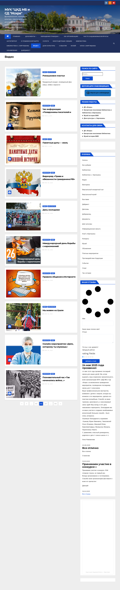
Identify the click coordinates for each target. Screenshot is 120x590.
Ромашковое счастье (54, 75)
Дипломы (85, 209)
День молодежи (51, 210)
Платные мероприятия (90, 253)
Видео (36, 46)
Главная (17, 36)
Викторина (86, 185)
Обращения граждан (50, 36)
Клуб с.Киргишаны (88, 46)
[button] (114, 43)
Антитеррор (12, 41)
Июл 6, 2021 (48, 115)
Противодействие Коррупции (92, 258)
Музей (73, 46)
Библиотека (81, 41)
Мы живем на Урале (53, 310)
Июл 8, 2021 (48, 79)
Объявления (12, 50)
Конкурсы (85, 239)
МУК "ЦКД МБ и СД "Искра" (17, 11)
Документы (31, 36)
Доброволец (86, 214)
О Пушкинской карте (30, 41)
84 (56, 404)
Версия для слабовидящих (97, 93)
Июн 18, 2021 (48, 350)
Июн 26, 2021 (48, 213)
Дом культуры (49, 46)
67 (46, 404)
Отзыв (84, 332)
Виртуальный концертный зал (92, 189)
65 (36, 404)
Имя (83, 318)
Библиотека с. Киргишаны (18, 46)
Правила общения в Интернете (59, 277)
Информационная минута (91, 229)
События (63, 46)
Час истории (86, 273)
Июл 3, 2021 (48, 146)
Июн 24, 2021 (48, 280)
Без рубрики (86, 165)
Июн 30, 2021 (48, 182)
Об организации (71, 36)
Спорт (84, 268)
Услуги (46, 41)
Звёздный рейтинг (88, 350)
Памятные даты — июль (55, 143)
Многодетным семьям (62, 41)
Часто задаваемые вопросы (95, 36)
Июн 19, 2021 (48, 314)
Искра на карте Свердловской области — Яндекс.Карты (98, 572)
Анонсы (85, 160)
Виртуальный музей (89, 194)
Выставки (85, 199)
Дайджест (25, 50)
